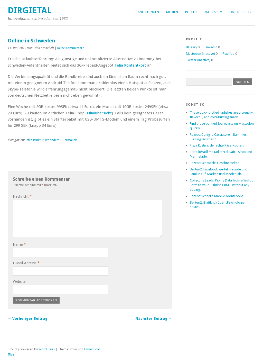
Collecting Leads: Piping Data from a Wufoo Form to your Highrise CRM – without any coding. (221, 185)
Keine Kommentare (70, 48)
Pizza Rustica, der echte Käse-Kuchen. (217, 145)
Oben (12, 354)
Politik (191, 12)
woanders (52, 140)
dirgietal (30, 10)
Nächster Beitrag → (153, 318)
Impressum (213, 12)
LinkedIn (211, 47)
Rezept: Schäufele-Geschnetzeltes (214, 163)
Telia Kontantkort (130, 65)
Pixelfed (228, 54)
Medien (172, 12)
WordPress (47, 349)
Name (19, 244)
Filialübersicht (99, 113)
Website (19, 281)
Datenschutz (241, 12)
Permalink (70, 140)
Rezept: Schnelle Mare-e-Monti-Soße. (217, 196)
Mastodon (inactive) (200, 54)
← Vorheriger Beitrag (28, 318)
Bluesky (191, 47)
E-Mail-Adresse (26, 263)
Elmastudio (92, 349)
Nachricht (22, 196)
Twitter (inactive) (198, 60)
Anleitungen (148, 12)
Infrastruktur (34, 140)
